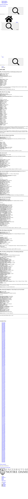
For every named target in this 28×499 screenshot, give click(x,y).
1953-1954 (3, 402)
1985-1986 (3, 429)
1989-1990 (3, 433)
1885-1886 (3, 345)
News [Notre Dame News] (3, 478)
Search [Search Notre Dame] (3, 476)
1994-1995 (3, 437)
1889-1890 (3, 348)
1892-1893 (3, 351)
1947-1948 (3, 397)
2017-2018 (3, 456)
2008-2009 (3, 449)
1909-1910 (3, 365)
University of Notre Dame (4, 4)
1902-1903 (3, 359)
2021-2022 (3, 460)
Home (10, 22)
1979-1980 (3, 424)
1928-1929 (3, 381)
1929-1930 (3, 382)
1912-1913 (3, 368)
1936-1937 (3, 388)
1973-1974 (3, 419)
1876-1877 (3, 337)
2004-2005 (3, 445)
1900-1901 (3, 358)
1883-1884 (3, 343)
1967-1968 (3, 414)
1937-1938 (3, 389)
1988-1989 (3, 432)
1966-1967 (3, 413)
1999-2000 (3, 441)
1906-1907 (3, 363)
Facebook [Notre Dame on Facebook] (4, 482)
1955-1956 (3, 404)
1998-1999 (3, 440)
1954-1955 (3, 403)
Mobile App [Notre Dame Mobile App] (3, 477)
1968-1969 (3, 415)
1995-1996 (3, 438)
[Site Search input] (4, 14)
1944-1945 (3, 395)
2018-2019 (3, 457)
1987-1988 (3, 431)
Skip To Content (4, 1)
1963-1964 (3, 411)
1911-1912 (3, 367)
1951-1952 (3, 401)
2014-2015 (3, 454)
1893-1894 (3, 352)
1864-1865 (3, 327)
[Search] (15, 11)
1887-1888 (3, 347)
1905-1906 (3, 362)
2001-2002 (3, 443)
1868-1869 (3, 331)
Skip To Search (4, 2)
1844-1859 (3, 322)
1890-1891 (3, 349)
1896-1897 (3, 354)
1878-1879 (3, 339)
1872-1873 (3, 334)
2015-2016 (3, 455)
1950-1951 (3, 400)
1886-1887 (3, 346)
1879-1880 (3, 340)
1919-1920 (3, 374)
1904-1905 (3, 361)
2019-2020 (3, 458)
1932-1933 (3, 385)
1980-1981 (3, 425)
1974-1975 (3, 420)
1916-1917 (3, 371)
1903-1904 (3, 360)
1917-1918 (3, 372)
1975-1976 (3, 421)
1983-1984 (3, 428)
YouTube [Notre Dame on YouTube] (4, 485)
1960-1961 (3, 408)
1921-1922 (3, 375)
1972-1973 (3, 418)
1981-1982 (3, 426)
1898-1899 (3, 356)
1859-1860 (3, 323)
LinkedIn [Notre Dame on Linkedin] (4, 486)
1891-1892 (3, 350)
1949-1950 (3, 399)
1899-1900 (3, 357)
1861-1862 (3, 325)
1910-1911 (3, 366)
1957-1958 (3, 406)
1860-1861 (3, 324)
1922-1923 (3, 376)
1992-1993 (3, 435)
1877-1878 (3, 338)
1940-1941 (3, 391)
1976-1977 (3, 422)
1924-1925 (3, 378)
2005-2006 (3, 446)
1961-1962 (3, 409)
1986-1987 (3, 430)
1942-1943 (3, 393)
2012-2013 (3, 452)
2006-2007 (3, 447)
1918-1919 (3, 373)
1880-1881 (3, 341)
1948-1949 (3, 398)
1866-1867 (3, 329)
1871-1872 (3, 333)
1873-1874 (3, 335)
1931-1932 (3, 384)
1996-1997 (3, 439)
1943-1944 (3, 394)
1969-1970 (3, 416)
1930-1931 (3, 383)
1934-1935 (3, 386)
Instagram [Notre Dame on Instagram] (4, 484)
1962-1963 (3, 410)
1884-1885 (3, 344)
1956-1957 (3, 405)
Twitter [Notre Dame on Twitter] (3, 483)
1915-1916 (3, 370)
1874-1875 (3, 336)
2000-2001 (3, 442)
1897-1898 (3, 355)
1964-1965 (3, 412)
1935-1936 (3, 387)
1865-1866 (3, 328)
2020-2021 (3, 459)
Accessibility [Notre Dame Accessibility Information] (4, 480)
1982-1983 (3, 427)
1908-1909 (3, 364)
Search (10, 26)
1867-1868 (3, 330)
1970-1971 (3, 417)
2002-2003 (3, 444)
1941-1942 (3, 392)
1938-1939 (3, 390)
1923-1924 (3, 377)
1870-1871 (3, 332)
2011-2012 (3, 451)
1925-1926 (3, 379)
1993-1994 (3, 436)
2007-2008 (3, 448)
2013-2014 (3, 453)
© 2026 (1, 467)
